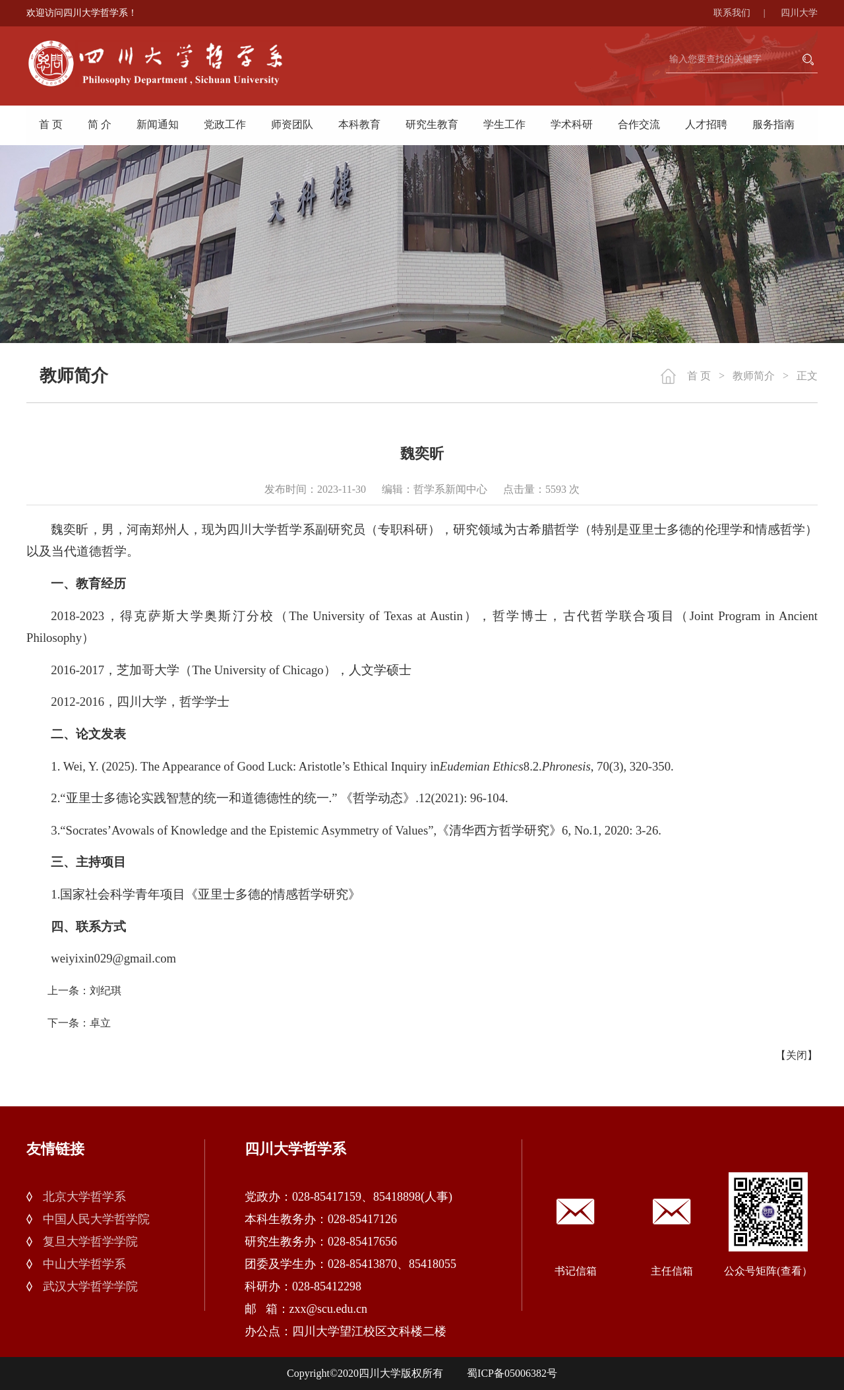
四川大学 (799, 13)
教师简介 (754, 375)
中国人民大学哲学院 (96, 1219)
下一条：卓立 (79, 1022)
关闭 (796, 1055)
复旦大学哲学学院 (90, 1241)
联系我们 (746, 13)
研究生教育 (432, 124)
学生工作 (504, 124)
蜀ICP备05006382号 (512, 1373)
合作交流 (639, 124)
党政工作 (225, 124)
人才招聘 (706, 124)
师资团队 (292, 124)
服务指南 (773, 124)
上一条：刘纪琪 (84, 990)
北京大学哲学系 (84, 1196)
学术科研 (572, 124)
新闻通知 (157, 124)
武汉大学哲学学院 (90, 1286)
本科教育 (359, 124)
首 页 (51, 124)
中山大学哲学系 (84, 1264)
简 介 (99, 124)
